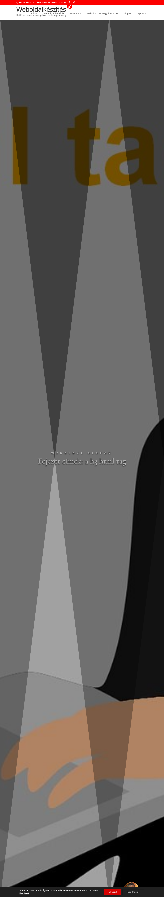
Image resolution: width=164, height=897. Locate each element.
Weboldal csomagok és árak (102, 13)
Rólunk (35, 13)
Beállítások (133, 891)
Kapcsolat (142, 13)
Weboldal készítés (54, 13)
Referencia (76, 13)
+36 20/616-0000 (26, 2)
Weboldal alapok (82, 453)
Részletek (24, 893)
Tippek (127, 13)
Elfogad (113, 891)
